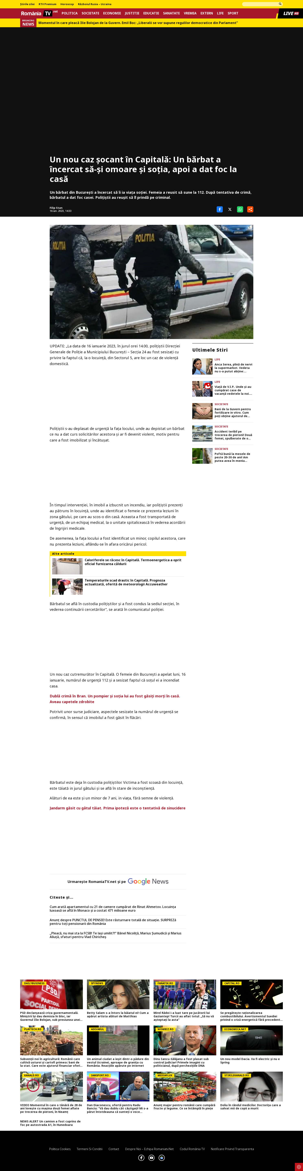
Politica (70, 13)
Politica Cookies (60, 1149)
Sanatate (171, 13)
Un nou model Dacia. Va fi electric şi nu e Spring (250, 1060)
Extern (207, 13)
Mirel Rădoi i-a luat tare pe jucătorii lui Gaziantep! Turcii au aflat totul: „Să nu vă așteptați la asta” (184, 1016)
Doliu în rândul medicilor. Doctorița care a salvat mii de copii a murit (250, 1107)
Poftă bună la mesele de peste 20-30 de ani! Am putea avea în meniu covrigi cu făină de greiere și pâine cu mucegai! (234, 457)
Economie (112, 13)
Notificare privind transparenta (232, 1149)
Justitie (132, 13)
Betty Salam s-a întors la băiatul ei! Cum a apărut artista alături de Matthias (118, 1014)
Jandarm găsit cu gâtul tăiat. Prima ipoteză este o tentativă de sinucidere (118, 808)
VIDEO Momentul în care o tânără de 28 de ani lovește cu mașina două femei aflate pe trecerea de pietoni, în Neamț (51, 1109)
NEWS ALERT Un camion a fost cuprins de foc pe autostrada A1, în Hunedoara (50, 1123)
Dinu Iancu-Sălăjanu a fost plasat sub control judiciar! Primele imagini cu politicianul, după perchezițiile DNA (181, 1062)
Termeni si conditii (89, 1149)
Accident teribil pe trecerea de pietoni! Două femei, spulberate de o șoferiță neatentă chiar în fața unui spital (233, 435)
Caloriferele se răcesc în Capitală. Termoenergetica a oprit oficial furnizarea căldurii (133, 562)
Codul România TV (192, 1149)
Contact (114, 1149)
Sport (233, 13)
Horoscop (67, 4)
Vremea (190, 13)
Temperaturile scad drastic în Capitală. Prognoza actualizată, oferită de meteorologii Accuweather (126, 582)
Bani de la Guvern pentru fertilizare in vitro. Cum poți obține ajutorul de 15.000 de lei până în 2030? (234, 413)
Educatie (151, 13)
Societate (90, 13)
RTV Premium (47, 4)
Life (220, 13)
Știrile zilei (27, 4)
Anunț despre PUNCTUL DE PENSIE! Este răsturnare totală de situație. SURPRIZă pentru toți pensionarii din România (113, 921)
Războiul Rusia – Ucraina (94, 4)
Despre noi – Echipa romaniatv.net (149, 1149)
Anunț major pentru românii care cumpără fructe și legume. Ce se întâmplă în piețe (184, 1107)
